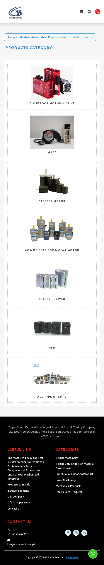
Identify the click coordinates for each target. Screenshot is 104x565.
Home (11, 37)
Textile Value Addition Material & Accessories (75, 465)
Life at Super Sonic (18, 502)
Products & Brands (18, 484)
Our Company (15, 496)
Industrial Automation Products (39, 37)
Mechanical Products (68, 486)
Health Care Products (69, 491)
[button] (89, 11)
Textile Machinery (67, 457)
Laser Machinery (66, 480)
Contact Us (14, 508)
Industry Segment (18, 490)
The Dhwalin (72, 557)
